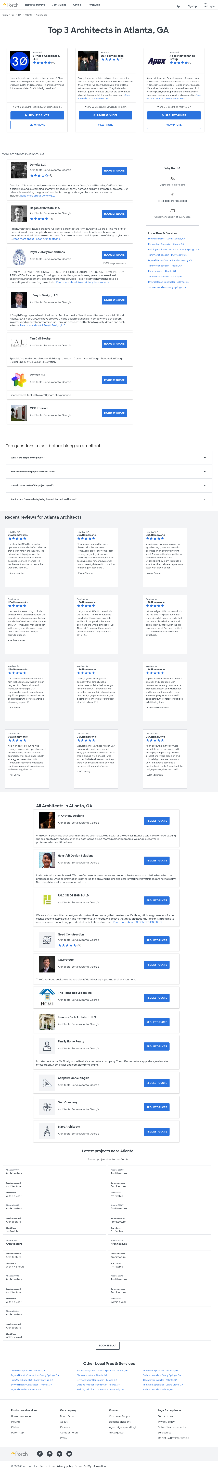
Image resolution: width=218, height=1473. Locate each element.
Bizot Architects (69, 1126)
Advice (77, 4)
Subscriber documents (172, 1427)
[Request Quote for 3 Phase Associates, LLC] (37, 115)
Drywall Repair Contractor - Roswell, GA (31, 1384)
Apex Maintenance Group (182, 57)
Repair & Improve (35, 4)
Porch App (94, 4)
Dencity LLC (38, 164)
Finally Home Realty (71, 1041)
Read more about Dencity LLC (38, 195)
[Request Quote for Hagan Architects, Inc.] (114, 214)
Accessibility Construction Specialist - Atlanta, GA (102, 1370)
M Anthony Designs (71, 816)
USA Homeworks (112, 56)
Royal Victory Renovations (47, 252)
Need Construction (71, 934)
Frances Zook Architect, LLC (77, 1017)
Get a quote (116, 1432)
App (178, 6)
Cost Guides (59, 4)
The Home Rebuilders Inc (75, 993)
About (64, 1421)
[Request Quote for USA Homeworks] (105, 115)
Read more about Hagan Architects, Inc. (36, 238)
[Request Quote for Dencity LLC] (114, 171)
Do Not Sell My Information (173, 1438)
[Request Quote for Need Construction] (157, 940)
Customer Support (120, 1416)
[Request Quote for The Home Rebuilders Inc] (157, 998)
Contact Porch (69, 1432)
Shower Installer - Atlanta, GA (92, 1375)
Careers (65, 1427)
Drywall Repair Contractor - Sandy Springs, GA (35, 1375)
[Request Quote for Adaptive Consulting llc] (157, 1083)
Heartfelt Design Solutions (75, 855)
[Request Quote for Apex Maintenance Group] (174, 115)
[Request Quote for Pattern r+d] (114, 380)
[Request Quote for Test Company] (157, 1107)
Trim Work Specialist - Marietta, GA (161, 1370)
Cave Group (66, 959)
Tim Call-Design (41, 338)
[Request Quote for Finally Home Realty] (157, 1046)
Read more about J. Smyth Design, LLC (43, 325)
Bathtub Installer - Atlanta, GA (158, 1389)
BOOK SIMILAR (107, 1345)
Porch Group (67, 1416)
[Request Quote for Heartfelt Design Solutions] (157, 861)
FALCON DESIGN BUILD (73, 895)
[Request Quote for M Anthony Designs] (157, 821)
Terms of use (165, 1416)
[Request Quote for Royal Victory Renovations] (114, 255)
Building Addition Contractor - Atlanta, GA (98, 1384)
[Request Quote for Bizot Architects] (157, 1132)
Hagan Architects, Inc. (45, 208)
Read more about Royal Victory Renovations (82, 282)
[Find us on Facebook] (40, 1454)
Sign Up (192, 6)
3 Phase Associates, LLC (46, 57)
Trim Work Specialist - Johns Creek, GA (163, 1384)
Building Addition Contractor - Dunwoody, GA (100, 1389)
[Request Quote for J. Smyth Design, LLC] (114, 300)
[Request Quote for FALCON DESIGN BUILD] (157, 900)
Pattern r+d (37, 375)
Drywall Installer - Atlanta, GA (26, 1389)
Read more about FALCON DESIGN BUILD (137, 922)
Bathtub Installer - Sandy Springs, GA (162, 1375)
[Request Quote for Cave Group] (157, 965)
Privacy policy (166, 1421)
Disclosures (164, 1432)
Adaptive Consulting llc (73, 1078)
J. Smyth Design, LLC (44, 295)
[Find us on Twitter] (59, 1454)
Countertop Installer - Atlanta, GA (160, 1380)
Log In (209, 5)
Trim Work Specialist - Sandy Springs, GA (32, 1380)
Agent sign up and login (123, 1427)
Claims (15, 1427)
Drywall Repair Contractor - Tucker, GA (97, 1380)
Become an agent (120, 1421)
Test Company (68, 1102)
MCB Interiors (39, 408)
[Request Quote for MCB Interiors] (114, 413)
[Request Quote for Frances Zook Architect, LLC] (157, 1022)
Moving (15, 1421)
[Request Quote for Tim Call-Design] (114, 344)
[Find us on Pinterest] (50, 1454)
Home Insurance (21, 1416)
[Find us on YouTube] (69, 1454)
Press (63, 1438)
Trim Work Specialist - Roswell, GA (28, 1370)
